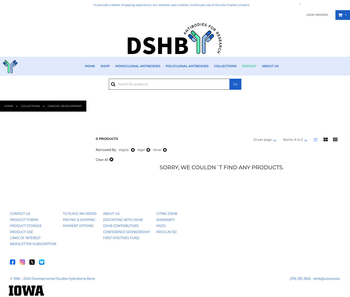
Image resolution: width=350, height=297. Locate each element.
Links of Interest (25, 238)
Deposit (249, 66)
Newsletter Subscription (33, 244)
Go (235, 84)
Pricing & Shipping (79, 220)
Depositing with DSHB (122, 220)
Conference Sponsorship (126, 232)
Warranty (165, 220)
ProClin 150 (166, 232)
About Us (270, 66)
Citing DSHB (166, 214)
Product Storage (26, 226)
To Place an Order (79, 214)
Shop (105, 66)
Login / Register (317, 14)
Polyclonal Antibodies (187, 66)
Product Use (21, 232)
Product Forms (24, 220)
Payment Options (78, 226)
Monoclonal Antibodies (137, 66)
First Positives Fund (121, 238)
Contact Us (20, 214)
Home (90, 66)
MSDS (161, 226)
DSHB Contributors (121, 226)
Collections (225, 66)
